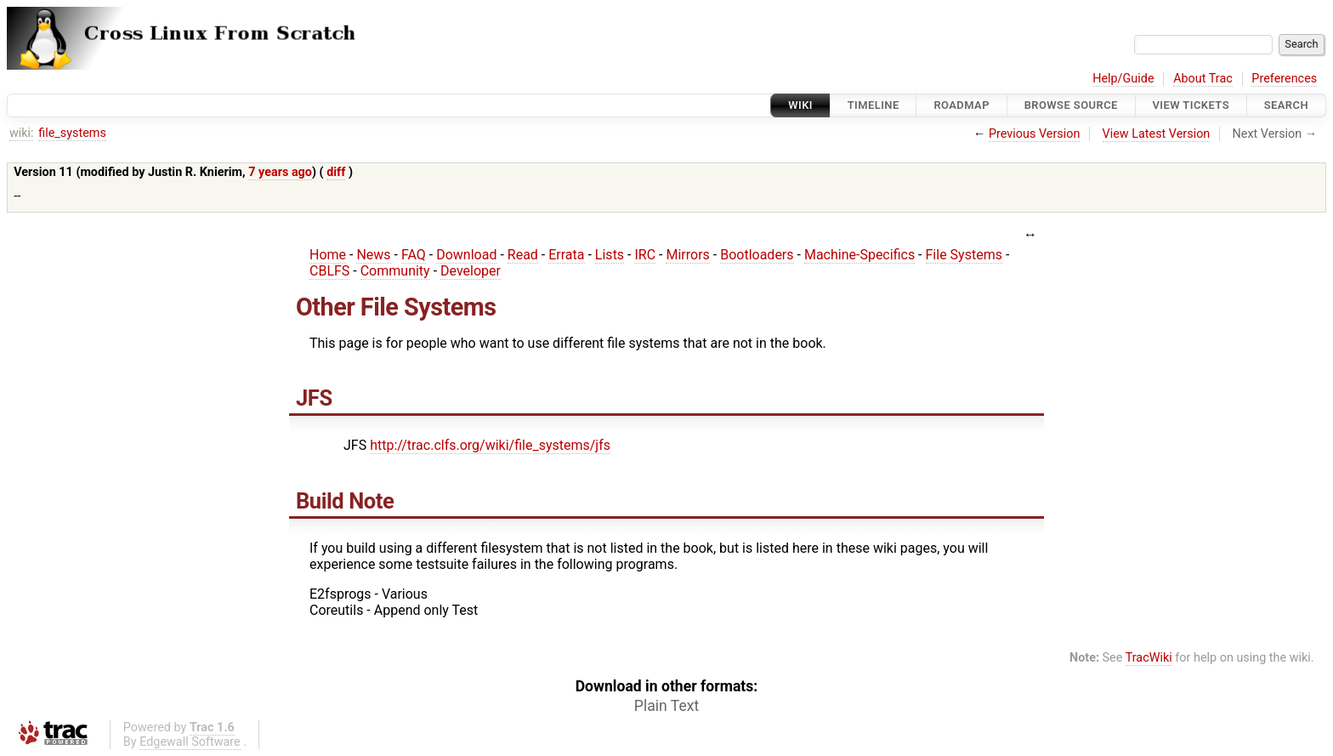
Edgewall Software (190, 742)
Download (466, 255)
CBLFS (329, 271)
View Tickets (1191, 105)
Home (327, 255)
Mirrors (687, 255)
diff (335, 172)
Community (395, 271)
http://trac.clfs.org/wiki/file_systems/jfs (490, 445)
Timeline (873, 105)
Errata (566, 255)
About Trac (1203, 78)
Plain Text (666, 705)
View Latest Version (1157, 134)
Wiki (800, 105)
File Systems (964, 255)
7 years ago (280, 172)
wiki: (21, 133)
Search (1286, 105)
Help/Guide (1123, 78)
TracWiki (1149, 658)
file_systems (72, 133)
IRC (644, 255)
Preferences (1284, 78)
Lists (609, 255)
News (373, 255)
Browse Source (1071, 105)
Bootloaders (756, 255)
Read (523, 255)
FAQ (413, 255)
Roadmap (961, 105)
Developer (470, 271)
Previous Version (1034, 134)
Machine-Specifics (859, 255)
